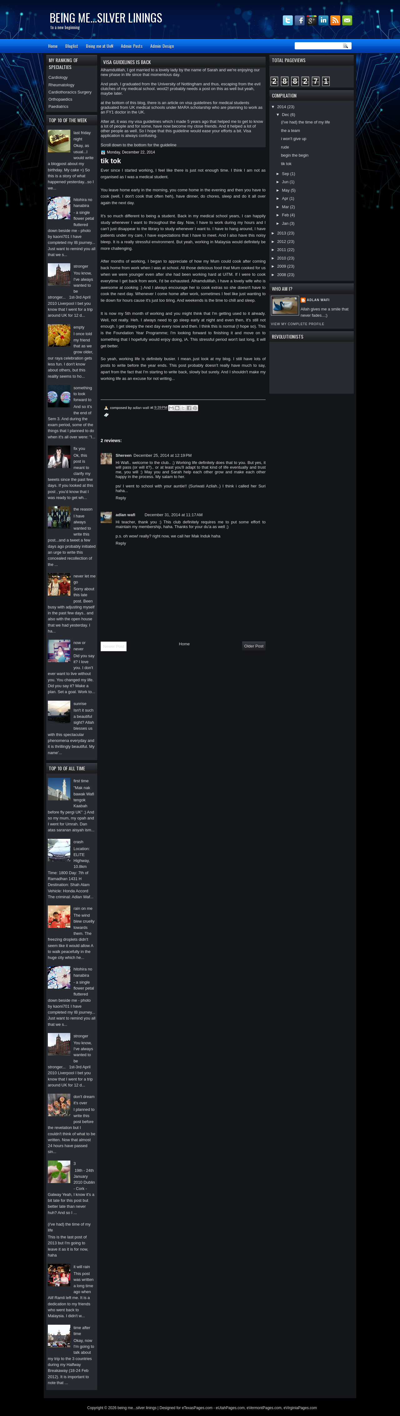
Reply (121, 498)
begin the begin (294, 155)
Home (53, 46)
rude (285, 147)
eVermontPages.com (264, 1408)
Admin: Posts (131, 46)
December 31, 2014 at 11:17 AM (173, 514)
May (286, 190)
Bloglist (71, 46)
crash (78, 841)
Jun (285, 181)
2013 (282, 233)
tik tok (286, 163)
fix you (79, 448)
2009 (282, 266)
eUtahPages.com (230, 1408)
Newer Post (113, 646)
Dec (286, 114)
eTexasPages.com (197, 1408)
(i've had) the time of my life (305, 122)
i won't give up (293, 138)
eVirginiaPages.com (300, 1408)
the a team (290, 130)
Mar (286, 206)
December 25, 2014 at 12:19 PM (162, 455)
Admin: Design (162, 46)
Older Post (253, 646)
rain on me (82, 908)
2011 (282, 249)
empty (78, 327)
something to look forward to (82, 393)
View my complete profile (297, 324)
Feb (286, 215)
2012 (282, 241)
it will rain (81, 1266)
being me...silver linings (106, 17)
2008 (282, 274)
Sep (286, 173)
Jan (285, 223)
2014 (282, 106)
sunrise (79, 703)
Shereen (124, 455)
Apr (285, 198)
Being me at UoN (99, 46)
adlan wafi (318, 300)
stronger (80, 266)
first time (81, 781)
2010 (282, 258)
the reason (82, 509)
